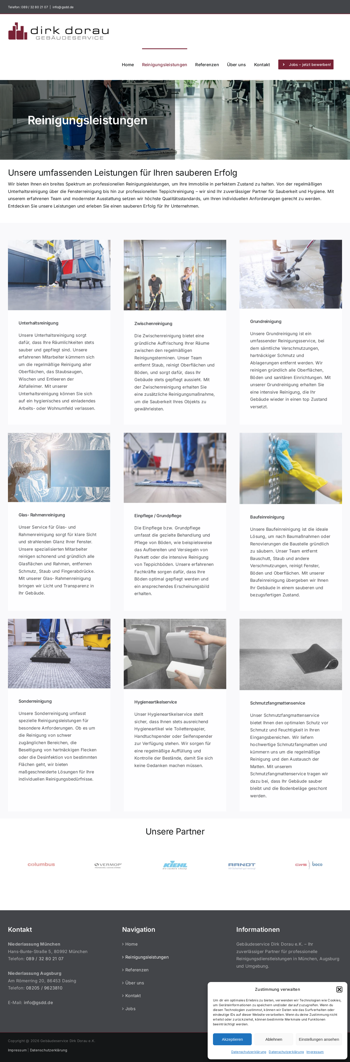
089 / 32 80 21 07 (34, 7)
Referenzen (136, 969)
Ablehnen (273, 1039)
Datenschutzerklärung (248, 1052)
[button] (339, 989)
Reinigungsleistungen (147, 957)
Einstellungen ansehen (319, 1039)
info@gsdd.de (63, 7)
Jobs (130, 1008)
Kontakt (133, 995)
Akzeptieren (232, 1039)
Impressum (315, 1052)
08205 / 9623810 (44, 988)
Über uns (134, 982)
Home (131, 944)
